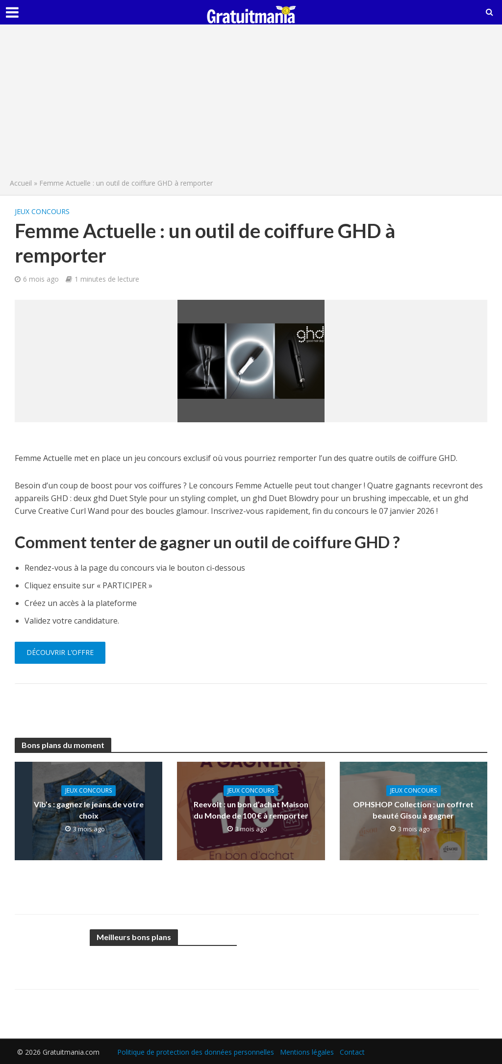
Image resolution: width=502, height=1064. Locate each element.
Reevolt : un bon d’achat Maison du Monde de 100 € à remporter (251, 809)
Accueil (21, 183)
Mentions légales (307, 1052)
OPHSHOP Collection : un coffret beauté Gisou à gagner (413, 809)
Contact (352, 1052)
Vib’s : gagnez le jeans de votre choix (89, 809)
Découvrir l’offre (60, 652)
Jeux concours (42, 211)
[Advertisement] (251, 103)
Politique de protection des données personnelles (195, 1052)
